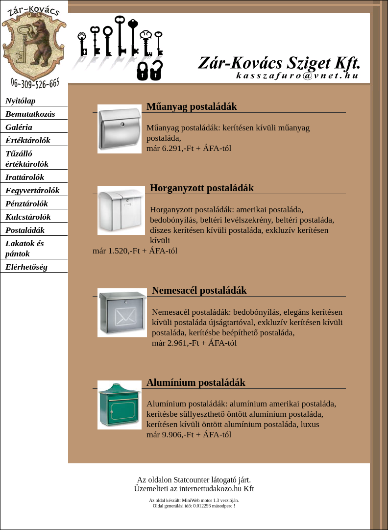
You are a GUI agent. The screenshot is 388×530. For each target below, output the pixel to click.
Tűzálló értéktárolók (26, 159)
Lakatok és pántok (24, 248)
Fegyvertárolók (32, 190)
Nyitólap (20, 100)
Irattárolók (24, 177)
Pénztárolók (26, 203)
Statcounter (191, 480)
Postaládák (25, 230)
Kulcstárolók (28, 217)
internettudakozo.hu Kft (216, 488)
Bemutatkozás (30, 114)
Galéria (18, 127)
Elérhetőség (26, 267)
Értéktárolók (27, 140)
